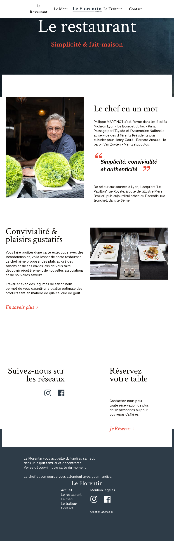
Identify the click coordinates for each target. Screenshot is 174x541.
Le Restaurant (38, 8)
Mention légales (102, 490)
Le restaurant (71, 494)
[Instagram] (47, 393)
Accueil (66, 490)
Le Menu (61, 9)
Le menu (67, 499)
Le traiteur (69, 504)
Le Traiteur (112, 9)
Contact (135, 9)
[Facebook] (61, 393)
